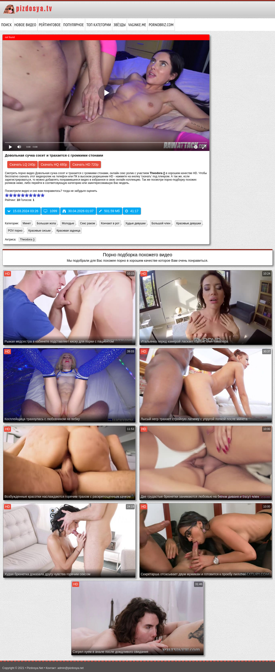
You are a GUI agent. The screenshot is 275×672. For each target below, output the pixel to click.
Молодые (68, 223)
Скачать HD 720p (85, 164)
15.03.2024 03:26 (22, 211)
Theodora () (27, 240)
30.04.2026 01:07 (78, 211)
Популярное (73, 24)
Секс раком (87, 223)
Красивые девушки (188, 223)
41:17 (131, 211)
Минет (27, 223)
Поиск (6, 24)
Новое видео (25, 24)
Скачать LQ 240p (22, 164)
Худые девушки (135, 223)
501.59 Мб (109, 211)
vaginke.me (137, 24)
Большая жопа (46, 223)
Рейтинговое (50, 24)
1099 (50, 211)
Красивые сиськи (39, 230)
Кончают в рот (110, 223)
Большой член (161, 223)
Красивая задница (68, 230)
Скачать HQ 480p (54, 164)
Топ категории (98, 24)
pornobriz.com (161, 24)
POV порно (15, 230)
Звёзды (119, 24)
